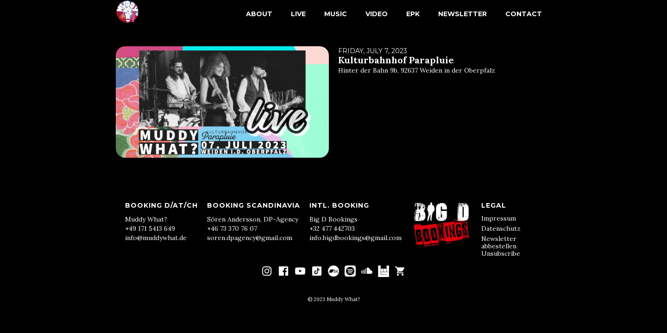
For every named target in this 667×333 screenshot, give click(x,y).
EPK (413, 14)
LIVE (298, 14)
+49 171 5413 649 (150, 228)
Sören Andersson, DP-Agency (252, 219)
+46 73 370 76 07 (232, 228)
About (259, 14)
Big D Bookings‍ (333, 219)
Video (376, 14)
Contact (523, 14)
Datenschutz (501, 228)
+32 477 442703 (332, 228)
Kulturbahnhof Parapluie (396, 60)
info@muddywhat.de (156, 238)
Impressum (498, 218)
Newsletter (462, 14)
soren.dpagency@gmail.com (249, 238)
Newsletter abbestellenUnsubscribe (500, 246)
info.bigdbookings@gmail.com (355, 238)
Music (335, 14)
